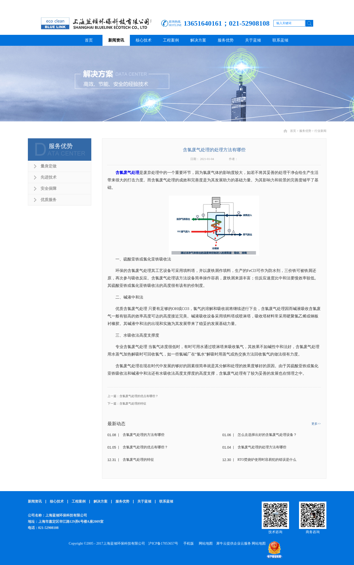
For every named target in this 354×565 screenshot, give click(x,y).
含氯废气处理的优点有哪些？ (145, 447)
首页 (89, 40)
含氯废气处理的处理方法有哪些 (262, 447)
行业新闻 (320, 131)
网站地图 (205, 543)
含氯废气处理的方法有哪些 (143, 435)
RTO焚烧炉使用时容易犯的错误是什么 (267, 460)
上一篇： (132, 396)
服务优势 (305, 131)
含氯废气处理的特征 (138, 460)
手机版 (188, 543)
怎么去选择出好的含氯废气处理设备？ (267, 435)
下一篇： (126, 403)
